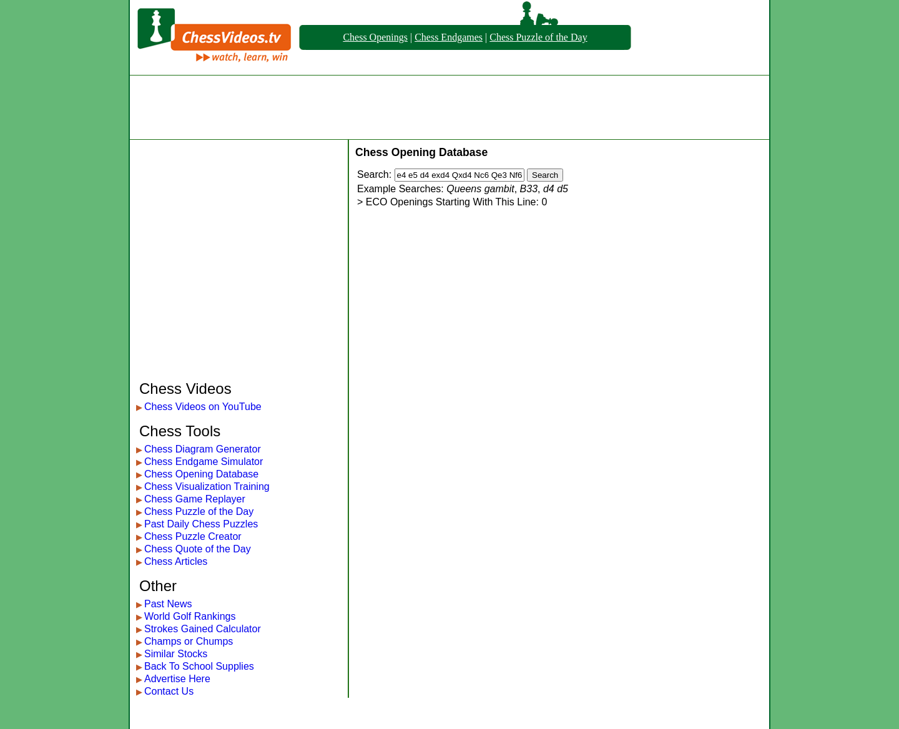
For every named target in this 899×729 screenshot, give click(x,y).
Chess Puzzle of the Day (538, 37)
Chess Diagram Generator (202, 449)
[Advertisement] (449, 107)
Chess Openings (375, 37)
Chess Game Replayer (194, 499)
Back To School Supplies (199, 666)
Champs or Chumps (188, 641)
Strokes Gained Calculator (202, 629)
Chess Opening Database (201, 474)
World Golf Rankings (189, 616)
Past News (168, 604)
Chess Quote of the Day (197, 549)
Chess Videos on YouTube (203, 406)
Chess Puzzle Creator (193, 536)
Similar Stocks (175, 653)
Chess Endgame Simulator (203, 461)
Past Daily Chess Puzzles (201, 524)
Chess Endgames (449, 37)
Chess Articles (175, 561)
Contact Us (169, 691)
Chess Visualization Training (207, 486)
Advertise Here (177, 678)
